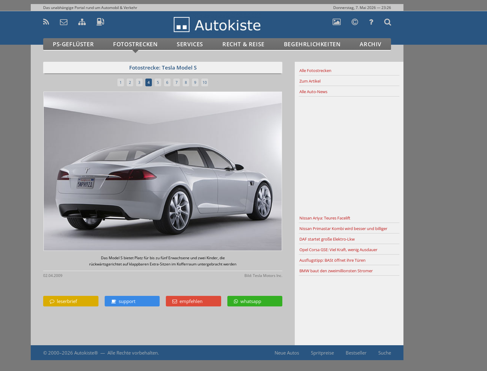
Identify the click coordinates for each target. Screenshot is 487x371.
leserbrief (63, 301)
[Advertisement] (349, 154)
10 (205, 82)
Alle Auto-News (313, 91)
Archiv (370, 44)
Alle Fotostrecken (315, 70)
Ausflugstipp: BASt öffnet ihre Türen (332, 260)
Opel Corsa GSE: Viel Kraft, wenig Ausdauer (338, 249)
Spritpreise (322, 353)
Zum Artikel (310, 81)
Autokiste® (86, 353)
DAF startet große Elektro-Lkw (327, 239)
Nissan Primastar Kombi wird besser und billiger (343, 228)
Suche (384, 353)
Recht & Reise (243, 44)
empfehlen (187, 301)
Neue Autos (287, 353)
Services (190, 44)
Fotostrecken (135, 44)
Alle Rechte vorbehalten (132, 353)
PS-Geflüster (73, 44)
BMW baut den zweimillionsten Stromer (336, 271)
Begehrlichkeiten (312, 44)
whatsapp (247, 301)
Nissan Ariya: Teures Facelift (324, 218)
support (123, 301)
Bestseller (356, 353)
